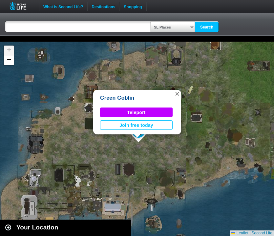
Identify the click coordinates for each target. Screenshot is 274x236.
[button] (177, 94)
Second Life (21, 6)
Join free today (136, 125)
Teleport (136, 112)
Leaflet (239, 233)
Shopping (133, 6)
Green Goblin (117, 98)
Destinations (103, 6)
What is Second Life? (63, 6)
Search (206, 27)
